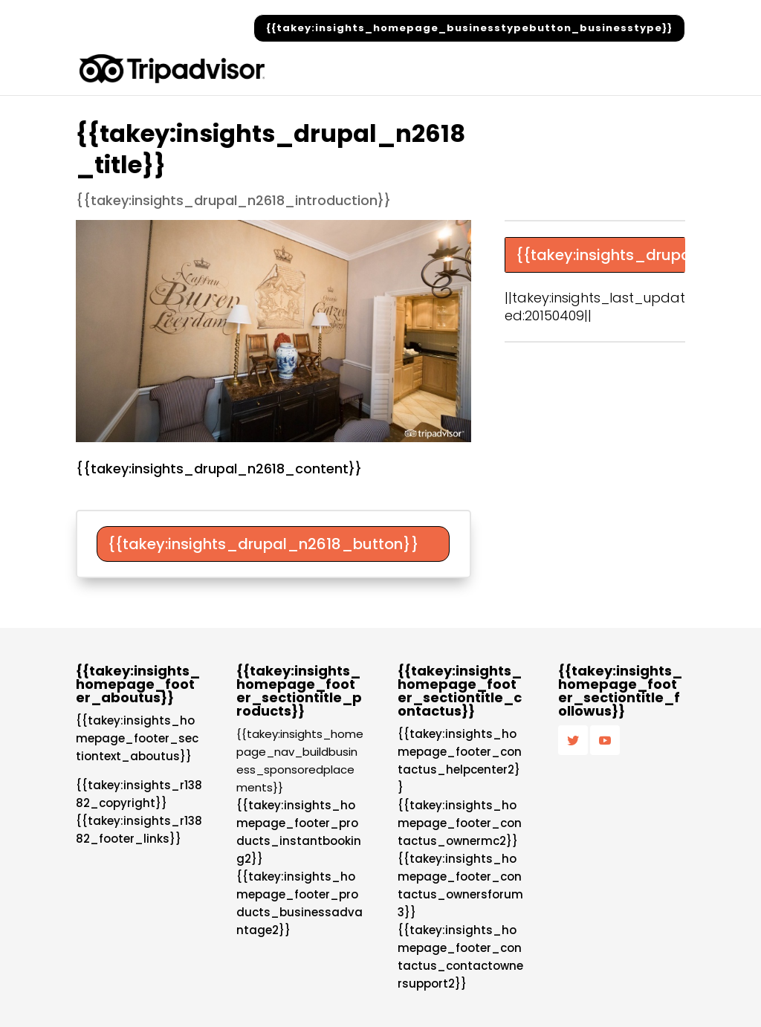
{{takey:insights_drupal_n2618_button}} (263, 544)
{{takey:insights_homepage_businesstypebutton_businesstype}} (469, 28)
